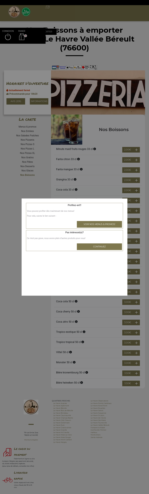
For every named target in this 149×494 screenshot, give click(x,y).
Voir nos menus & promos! (99, 224)
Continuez (99, 246)
